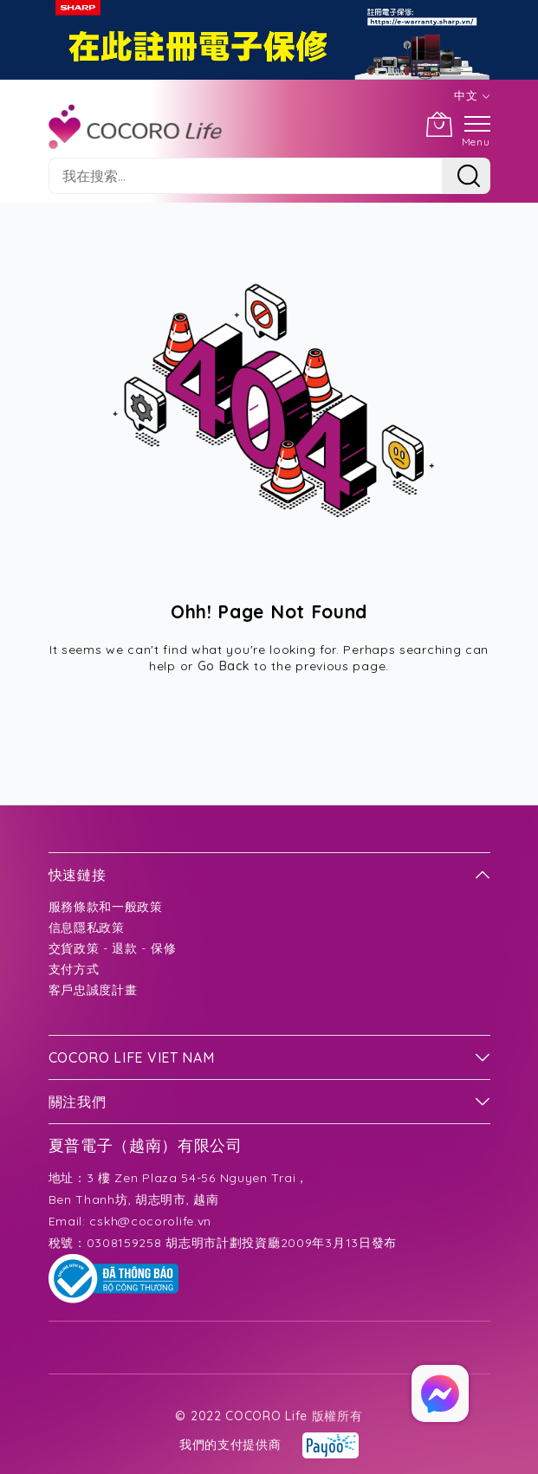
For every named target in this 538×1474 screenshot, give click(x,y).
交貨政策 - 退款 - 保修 (113, 948)
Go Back (224, 666)
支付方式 (74, 969)
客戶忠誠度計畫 (93, 990)
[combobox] (245, 176)
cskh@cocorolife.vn (150, 1221)
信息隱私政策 (87, 927)
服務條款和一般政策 (106, 907)
